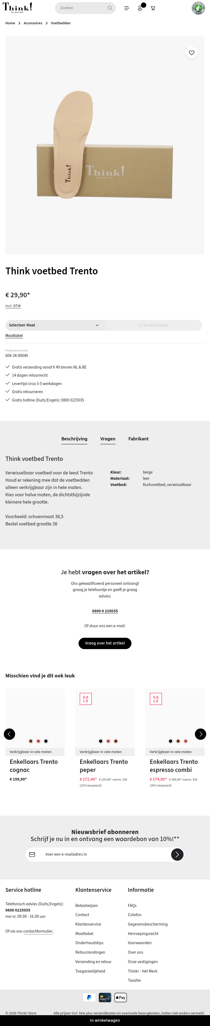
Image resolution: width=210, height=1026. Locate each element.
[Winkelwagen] (137, 8)
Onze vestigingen (143, 966)
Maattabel (14, 337)
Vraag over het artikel (105, 647)
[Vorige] (9, 738)
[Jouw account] (123, 8)
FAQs (132, 910)
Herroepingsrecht (143, 938)
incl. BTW (13, 306)
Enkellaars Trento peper (104, 770)
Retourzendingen (90, 957)
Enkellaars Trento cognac (34, 770)
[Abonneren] (177, 859)
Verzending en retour (93, 966)
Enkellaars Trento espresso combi (174, 770)
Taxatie (134, 985)
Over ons (135, 957)
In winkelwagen (105, 1020)
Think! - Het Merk (142, 976)
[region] (105, 146)
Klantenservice (88, 929)
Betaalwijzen (86, 910)
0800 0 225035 (105, 615)
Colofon (134, 920)
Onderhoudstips (89, 948)
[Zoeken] (92, 8)
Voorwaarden (140, 948)
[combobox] (62, 8)
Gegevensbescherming (148, 929)
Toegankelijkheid (90, 976)
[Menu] (109, 8)
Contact (82, 920)
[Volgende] (200, 738)
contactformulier (38, 936)
